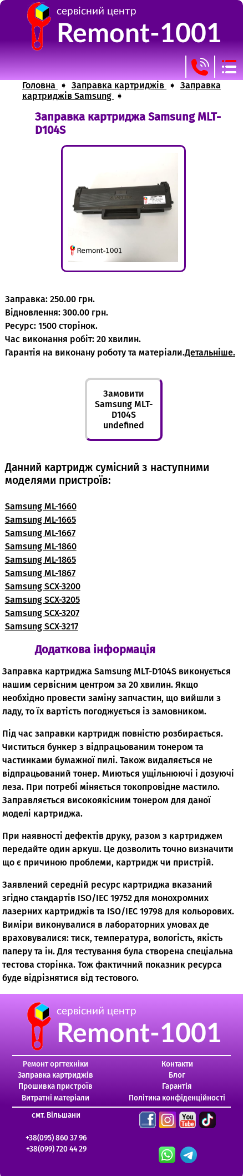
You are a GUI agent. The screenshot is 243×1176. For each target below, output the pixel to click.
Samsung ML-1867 (40, 573)
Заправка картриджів (55, 1075)
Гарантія (177, 1086)
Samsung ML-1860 (41, 546)
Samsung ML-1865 (40, 559)
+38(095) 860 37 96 (56, 1138)
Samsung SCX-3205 (42, 599)
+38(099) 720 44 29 (56, 1149)
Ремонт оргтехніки (55, 1064)
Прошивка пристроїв (55, 1086)
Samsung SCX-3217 (41, 626)
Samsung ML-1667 (40, 533)
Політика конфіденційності (177, 1098)
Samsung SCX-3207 (42, 613)
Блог (177, 1075)
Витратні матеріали (55, 1098)
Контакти (177, 1064)
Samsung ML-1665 (40, 519)
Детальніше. (210, 352)
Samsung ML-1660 (41, 506)
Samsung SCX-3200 (42, 586)
